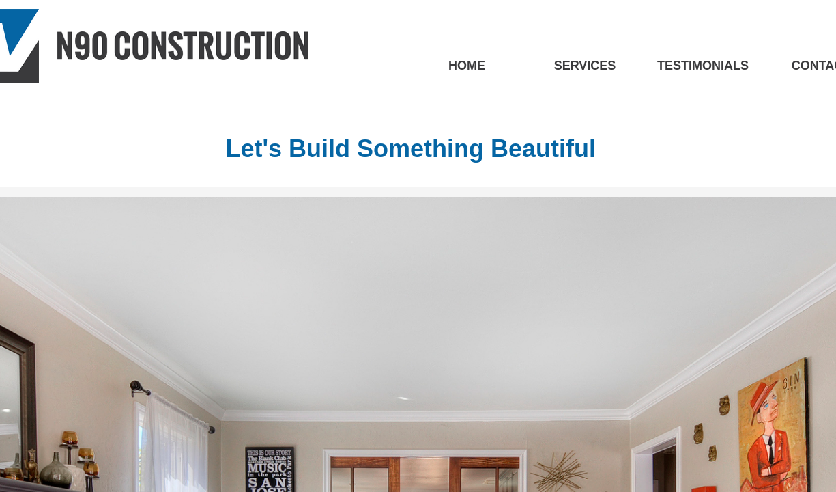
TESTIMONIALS (703, 65)
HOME (466, 65)
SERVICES (585, 65)
